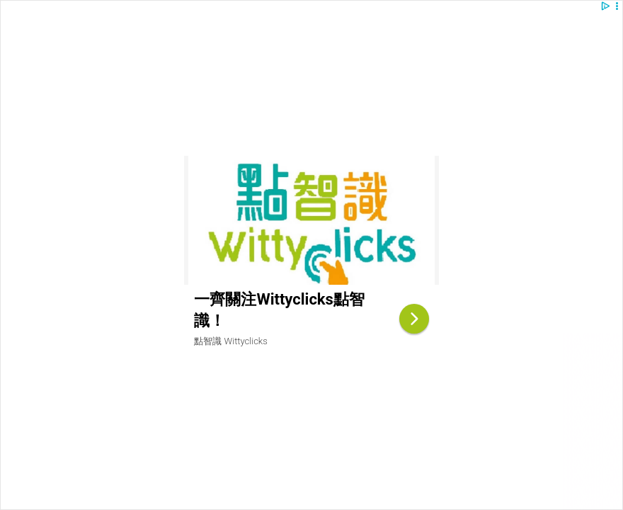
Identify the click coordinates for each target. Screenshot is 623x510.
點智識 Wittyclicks (230, 341)
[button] (617, 6)
